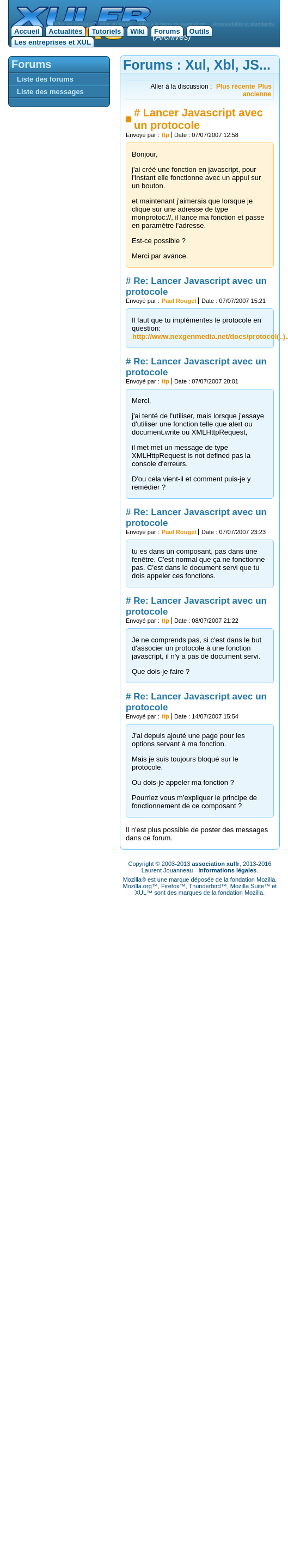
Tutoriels (106, 31)
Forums (167, 31)
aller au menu (116, 24)
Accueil (26, 31)
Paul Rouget (179, 301)
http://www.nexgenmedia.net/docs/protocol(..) (208, 336)
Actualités (65, 31)
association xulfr (215, 863)
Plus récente (235, 86)
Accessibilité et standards (243, 24)
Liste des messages (50, 92)
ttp (165, 135)
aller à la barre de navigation (172, 24)
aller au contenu (74, 24)
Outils (199, 31)
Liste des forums (45, 79)
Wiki (137, 31)
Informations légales (227, 870)
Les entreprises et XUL (52, 42)
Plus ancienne (257, 90)
